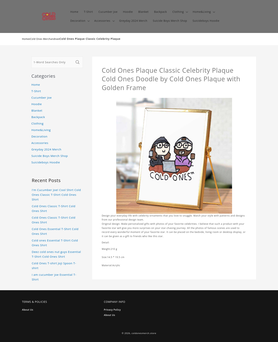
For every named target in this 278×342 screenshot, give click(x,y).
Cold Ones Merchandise (44, 39)
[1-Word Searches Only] (53, 62)
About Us (27, 309)
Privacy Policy (112, 309)
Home (25, 39)
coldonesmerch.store (144, 333)
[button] (180, 11)
